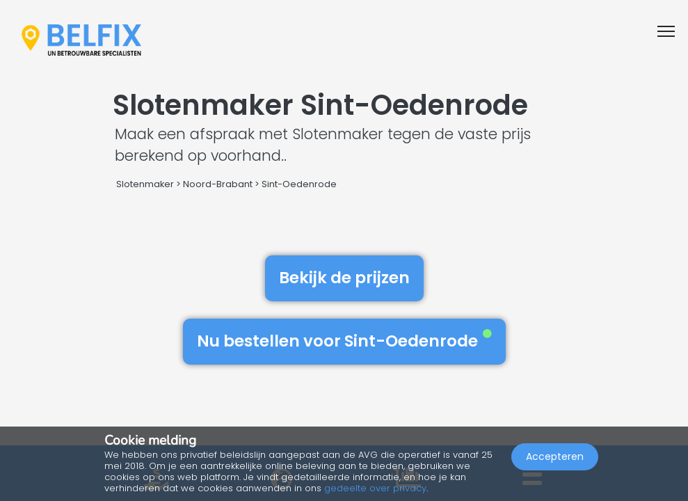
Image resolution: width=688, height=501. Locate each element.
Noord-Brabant (218, 184)
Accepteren (555, 456)
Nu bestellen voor (344, 341)
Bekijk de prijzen (344, 278)
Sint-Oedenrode (299, 184)
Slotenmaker (145, 184)
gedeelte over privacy (375, 488)
